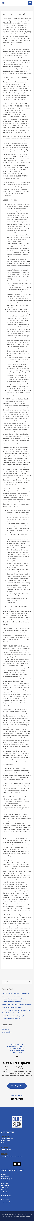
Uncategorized (7, 1032)
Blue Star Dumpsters (8, 1214)
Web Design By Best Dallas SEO (17, 1218)
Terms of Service (25, 1216)
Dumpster (5, 1029)
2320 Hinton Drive (7, 1138)
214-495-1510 (17, 1099)
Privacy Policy (15, 1216)
